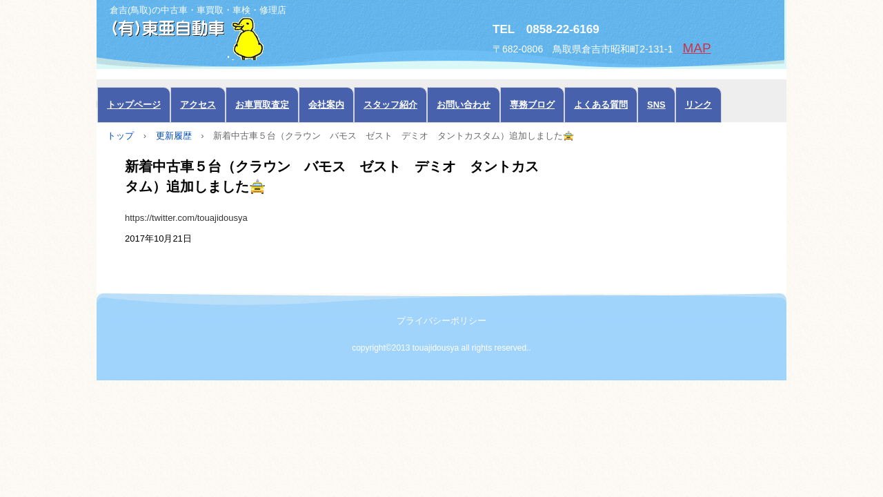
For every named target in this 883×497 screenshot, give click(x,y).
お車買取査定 (262, 104)
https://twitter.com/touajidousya (186, 218)
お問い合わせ (463, 104)
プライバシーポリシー (441, 320)
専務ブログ (532, 104)
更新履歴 (174, 135)
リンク (698, 104)
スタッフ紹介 (390, 104)
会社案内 (326, 104)
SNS (656, 104)
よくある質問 (601, 104)
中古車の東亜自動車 (251, 37)
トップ (120, 135)
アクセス (198, 104)
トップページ (134, 104)
